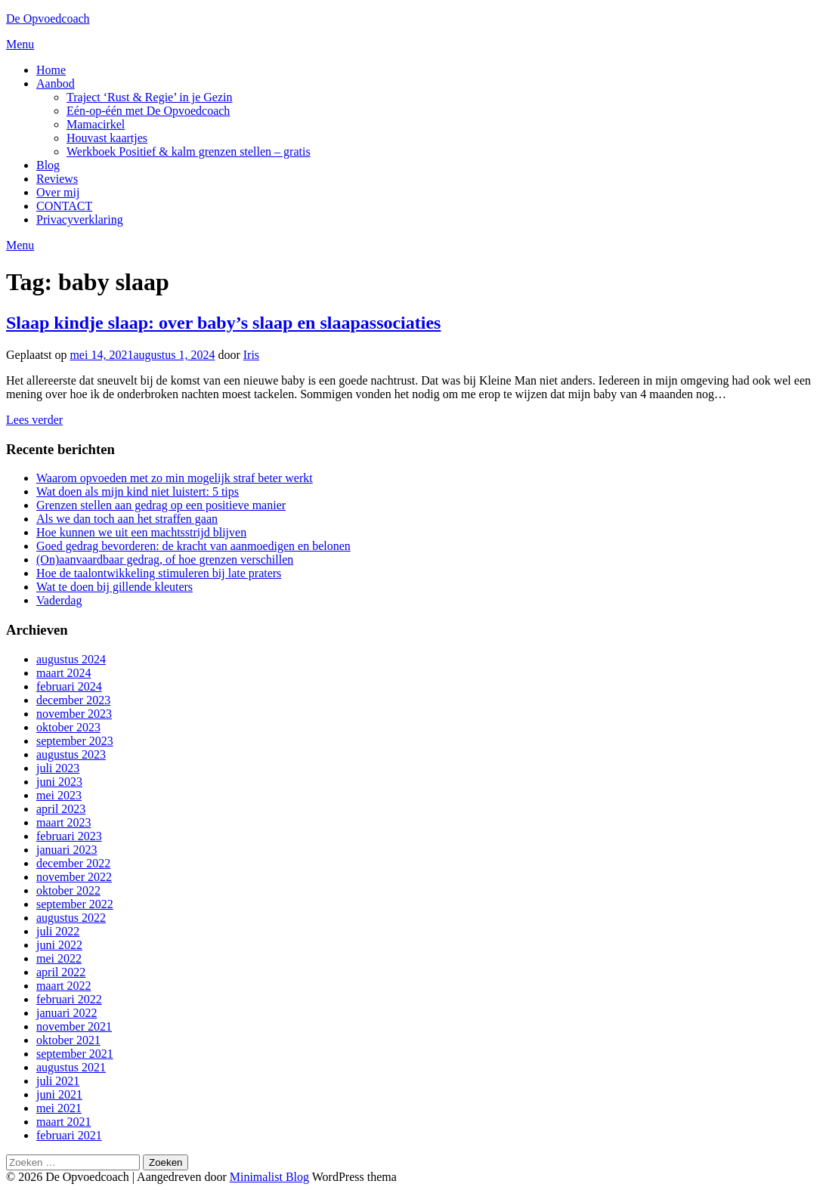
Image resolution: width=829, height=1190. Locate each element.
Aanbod (55, 83)
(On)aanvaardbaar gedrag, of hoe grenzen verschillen (164, 559)
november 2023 (74, 713)
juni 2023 (59, 781)
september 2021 (74, 1053)
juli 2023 (57, 768)
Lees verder (34, 419)
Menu (20, 44)
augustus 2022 (71, 917)
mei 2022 (59, 958)
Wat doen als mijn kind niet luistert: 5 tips (137, 491)
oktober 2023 (68, 727)
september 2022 (74, 904)
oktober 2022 (68, 890)
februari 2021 (69, 1135)
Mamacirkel (96, 124)
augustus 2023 (71, 754)
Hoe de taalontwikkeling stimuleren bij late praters (158, 573)
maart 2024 (63, 672)
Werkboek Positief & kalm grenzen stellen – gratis (189, 151)
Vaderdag (59, 600)
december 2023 (73, 700)
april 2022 (60, 972)
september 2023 (74, 740)
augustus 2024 (71, 659)
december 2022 (73, 863)
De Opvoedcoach (48, 18)
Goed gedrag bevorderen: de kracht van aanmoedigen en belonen (193, 545)
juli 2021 (57, 1080)
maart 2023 (63, 822)
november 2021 (74, 1026)
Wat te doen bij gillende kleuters (114, 586)
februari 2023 (69, 836)
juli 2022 (57, 931)
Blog (48, 165)
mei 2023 (59, 795)
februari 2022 (69, 999)
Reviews (57, 178)
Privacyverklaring (79, 219)
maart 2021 (63, 1121)
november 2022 (74, 876)
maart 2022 (63, 985)
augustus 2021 (71, 1067)
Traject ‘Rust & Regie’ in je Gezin (150, 97)
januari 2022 (66, 1012)
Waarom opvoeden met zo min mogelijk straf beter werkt (174, 477)
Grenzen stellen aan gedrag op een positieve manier (161, 505)
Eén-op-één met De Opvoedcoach (148, 110)
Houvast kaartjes (107, 137)
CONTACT (64, 205)
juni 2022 (59, 944)
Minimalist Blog (269, 1176)
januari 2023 (66, 849)
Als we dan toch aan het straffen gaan (127, 518)
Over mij (57, 192)
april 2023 (60, 808)
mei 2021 (59, 1108)
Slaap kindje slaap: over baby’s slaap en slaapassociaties (223, 322)
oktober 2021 (68, 1040)
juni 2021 (59, 1094)
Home (51, 69)
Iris (251, 354)
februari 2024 (69, 686)
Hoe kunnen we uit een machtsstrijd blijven (141, 532)
